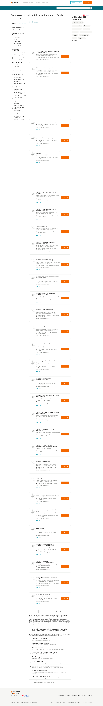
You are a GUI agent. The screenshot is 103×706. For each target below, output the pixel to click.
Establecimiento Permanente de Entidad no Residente (19, 116)
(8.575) (17, 45)
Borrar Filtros (22, 23)
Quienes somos (62, 695)
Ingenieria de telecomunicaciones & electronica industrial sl (46, 344)
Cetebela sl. (39, 478)
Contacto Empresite (72, 695)
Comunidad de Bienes (19, 100)
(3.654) (19, 55)
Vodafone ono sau (38, 681)
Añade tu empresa (76, 2)
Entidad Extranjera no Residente (19, 108)
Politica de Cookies (60, 702)
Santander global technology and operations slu (46, 666)
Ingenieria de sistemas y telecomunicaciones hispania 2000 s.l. (46, 562)
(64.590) (18, 43)
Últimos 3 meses (17, 79)
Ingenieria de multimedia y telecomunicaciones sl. (43, 379)
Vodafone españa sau (38, 657)
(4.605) (19, 93)
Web (15, 37)
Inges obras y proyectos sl (43, 594)
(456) (17, 81)
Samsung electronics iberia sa (41, 676)
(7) (19, 108)
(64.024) (19, 83)
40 (57, 611)
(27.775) (18, 39)
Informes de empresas (28, 2)
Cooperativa (16, 103)
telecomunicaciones (78, 22)
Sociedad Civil (17, 97)
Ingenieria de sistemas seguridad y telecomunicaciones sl (45, 243)
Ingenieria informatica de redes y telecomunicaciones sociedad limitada (46, 260)
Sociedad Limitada (18, 89)
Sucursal (16, 45)
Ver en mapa (38, 78)
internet (75, 35)
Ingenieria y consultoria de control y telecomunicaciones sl (46, 210)
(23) (19, 105)
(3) (20, 112)
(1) (19, 119)
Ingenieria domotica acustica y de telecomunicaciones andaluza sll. (45, 545)
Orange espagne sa (37, 647)
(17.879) (17, 41)
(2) (19, 116)
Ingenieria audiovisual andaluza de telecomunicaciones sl (45, 294)
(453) (18, 97)
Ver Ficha (65, 56)
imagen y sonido (84, 35)
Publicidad (86, 25)
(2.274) (20, 95)
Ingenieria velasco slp (42, 121)
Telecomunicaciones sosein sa (44, 494)
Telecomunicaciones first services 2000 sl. (47, 136)
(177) (18, 103)
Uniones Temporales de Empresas (19, 93)
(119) (19, 79)
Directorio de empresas (42, 2)
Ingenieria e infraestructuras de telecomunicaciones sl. (44, 310)
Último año (16, 81)
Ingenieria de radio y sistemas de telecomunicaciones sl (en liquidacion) (46, 446)
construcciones (76, 29)
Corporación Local (18, 119)
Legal (52, 702)
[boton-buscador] (90, 8)
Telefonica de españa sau (39, 638)
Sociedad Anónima (18, 95)
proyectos (81, 38)
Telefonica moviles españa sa (40, 643)
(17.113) (17, 37)
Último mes (16, 77)
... (56, 611)
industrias (86, 29)
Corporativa (16, 59)
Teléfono (16, 39)
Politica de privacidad (87, 702)
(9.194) (20, 52)
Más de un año (17, 83)
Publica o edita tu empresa (85, 695)
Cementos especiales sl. (42, 226)
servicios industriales (86, 32)
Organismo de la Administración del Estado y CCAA (20, 112)
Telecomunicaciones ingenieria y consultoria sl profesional (45, 68)
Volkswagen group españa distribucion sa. (44, 652)
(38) (17, 77)
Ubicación (16, 43)
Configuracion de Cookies (74, 702)
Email (15, 41)
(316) (19, 100)
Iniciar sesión (87, 2)
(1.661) (19, 57)
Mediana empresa (18, 55)
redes (74, 38)
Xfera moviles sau (37, 661)
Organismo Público (18, 105)
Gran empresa (17, 57)
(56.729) (18, 90)
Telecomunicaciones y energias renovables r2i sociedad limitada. (48, 52)
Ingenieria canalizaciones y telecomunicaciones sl (43, 327)
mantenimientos (77, 25)
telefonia (75, 32)
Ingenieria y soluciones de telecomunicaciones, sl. (43, 462)
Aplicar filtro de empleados (17, 65)
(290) (18, 59)
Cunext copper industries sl (40, 670)
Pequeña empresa (18, 52)
